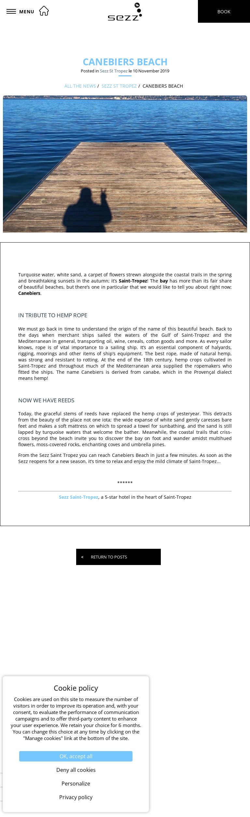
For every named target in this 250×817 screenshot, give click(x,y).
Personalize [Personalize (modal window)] (76, 783)
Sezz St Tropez (114, 71)
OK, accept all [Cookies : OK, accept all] (76, 756)
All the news (80, 86)
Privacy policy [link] (75, 797)
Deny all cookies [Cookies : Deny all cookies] (76, 769)
